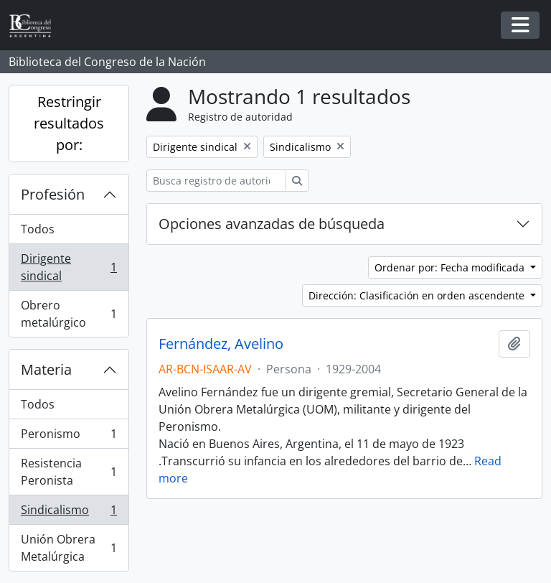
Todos (38, 229)
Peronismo (68, 437)
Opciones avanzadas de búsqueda (272, 223)
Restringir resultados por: (69, 123)
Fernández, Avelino (221, 344)
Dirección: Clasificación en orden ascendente (418, 295)
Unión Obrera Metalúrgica (68, 547)
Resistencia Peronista (68, 471)
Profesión (53, 194)
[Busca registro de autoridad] (216, 180)
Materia (46, 369)
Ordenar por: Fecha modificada (451, 267)
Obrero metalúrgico (68, 313)
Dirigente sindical (68, 267)
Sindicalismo (68, 513)
